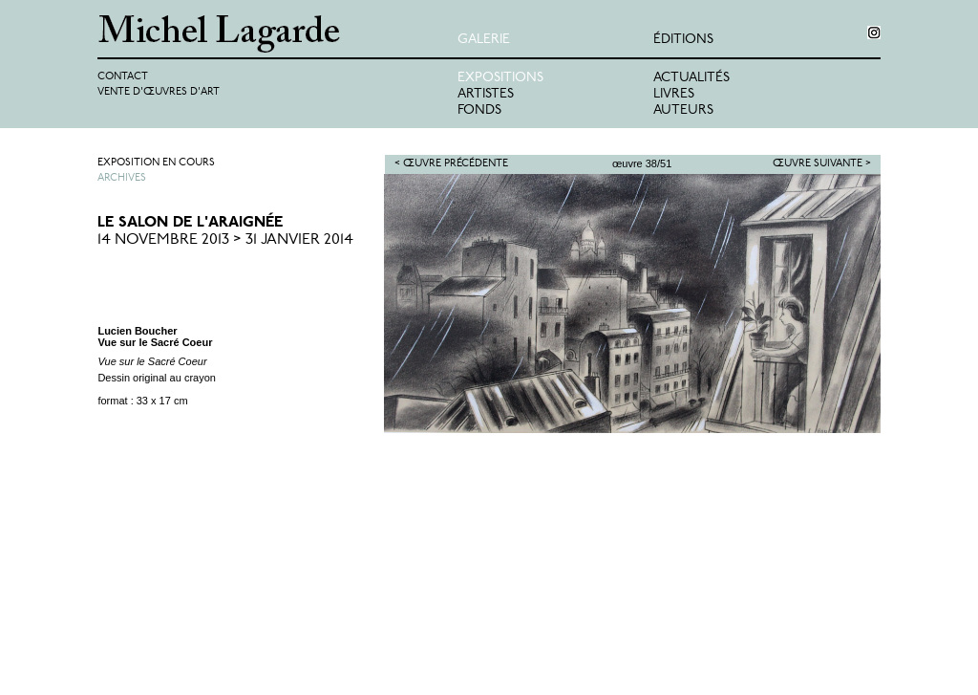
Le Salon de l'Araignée (190, 222)
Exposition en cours (156, 163)
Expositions (500, 78)
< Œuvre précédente (451, 164)
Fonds (479, 110)
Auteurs (683, 110)
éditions (683, 40)
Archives (121, 178)
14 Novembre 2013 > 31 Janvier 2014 (225, 240)
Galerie (483, 40)
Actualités (691, 78)
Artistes (485, 94)
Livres (673, 94)
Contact (122, 77)
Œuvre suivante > (822, 164)
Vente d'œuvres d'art (158, 92)
